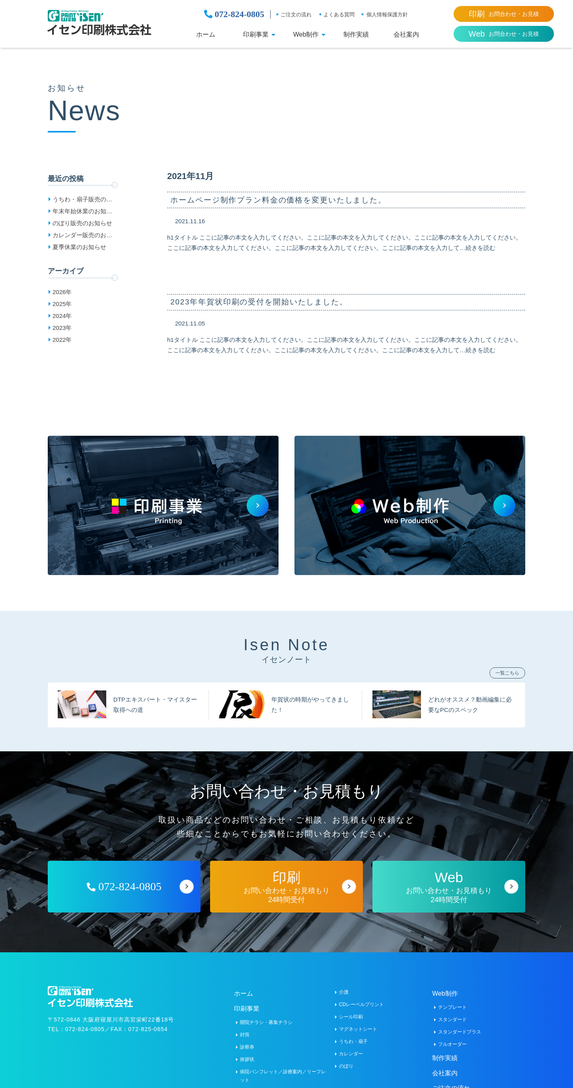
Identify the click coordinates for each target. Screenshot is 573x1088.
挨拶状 (247, 1054)
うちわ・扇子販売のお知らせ (82, 200)
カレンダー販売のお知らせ (82, 236)
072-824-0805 (234, 14)
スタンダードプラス (459, 1027)
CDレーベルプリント (361, 999)
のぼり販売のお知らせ (82, 223)
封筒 (244, 1030)
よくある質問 (339, 14)
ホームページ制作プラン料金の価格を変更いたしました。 (287, 200)
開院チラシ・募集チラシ (266, 1017)
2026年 (62, 292)
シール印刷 (351, 1012)
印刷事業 (256, 34)
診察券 (247, 1042)
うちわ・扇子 (353, 1036)
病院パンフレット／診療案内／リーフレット (283, 1071)
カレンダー (351, 1049)
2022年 (62, 339)
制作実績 (356, 34)
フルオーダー (452, 1039)
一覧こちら (507, 668)
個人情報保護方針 (387, 14)
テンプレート (452, 1002)
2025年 (62, 303)
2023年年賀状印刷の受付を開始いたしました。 (267, 304)
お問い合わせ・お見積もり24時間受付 (286, 881)
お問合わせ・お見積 (504, 14)
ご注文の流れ (296, 14)
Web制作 (306, 34)
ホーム (205, 34)
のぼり (346, 1061)
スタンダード (452, 1015)
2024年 (62, 315)
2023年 (62, 327)
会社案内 (406, 34)
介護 (344, 987)
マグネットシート (358, 1024)
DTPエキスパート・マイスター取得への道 (155, 699)
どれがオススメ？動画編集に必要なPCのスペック (470, 699)
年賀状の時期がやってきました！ (310, 699)
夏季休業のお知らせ (79, 247)
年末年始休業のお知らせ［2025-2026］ (82, 212)
